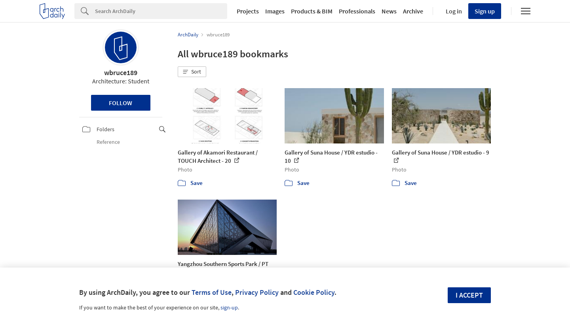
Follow (120, 103)
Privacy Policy (257, 292)
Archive (413, 11)
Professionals (357, 11)
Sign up (485, 11)
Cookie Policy (313, 292)
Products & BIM (311, 11)
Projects (248, 11)
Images (275, 11)
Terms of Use (212, 292)
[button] (192, 71)
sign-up (229, 307)
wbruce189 (120, 72)
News (389, 11)
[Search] (161, 11)
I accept (469, 295)
